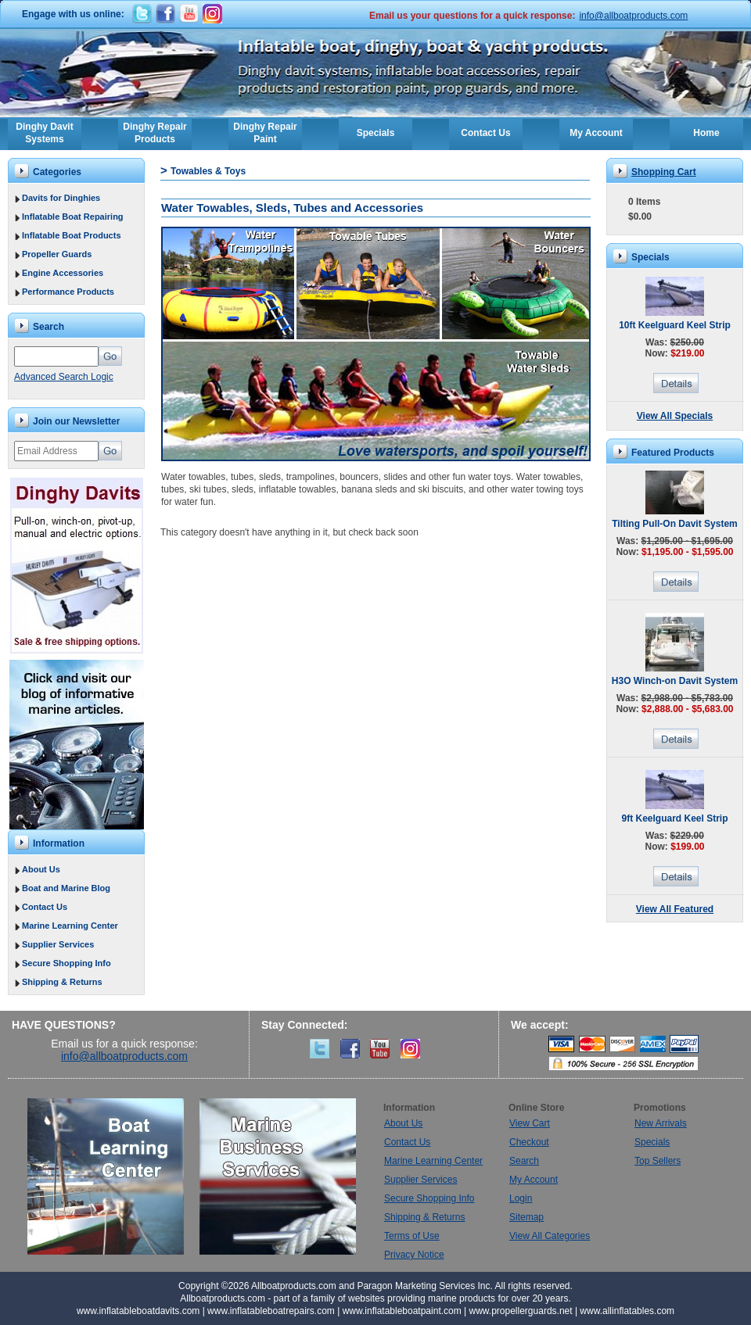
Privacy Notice (414, 1254)
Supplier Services (58, 944)
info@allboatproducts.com (633, 15)
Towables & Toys (208, 171)
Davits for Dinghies (61, 197)
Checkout (529, 1142)
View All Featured (674, 909)
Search (524, 1160)
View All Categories (549, 1235)
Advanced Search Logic (63, 376)
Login (520, 1198)
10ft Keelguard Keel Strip (675, 325)
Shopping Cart (663, 172)
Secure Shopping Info (66, 963)
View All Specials (675, 415)
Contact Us (485, 132)
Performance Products (68, 291)
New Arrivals (660, 1123)
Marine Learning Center (70, 925)
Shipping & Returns (62, 982)
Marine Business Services (277, 1176)
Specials (376, 132)
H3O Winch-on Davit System (675, 680)
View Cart (529, 1123)
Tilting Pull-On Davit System (674, 523)
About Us (41, 869)
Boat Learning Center (113, 1176)
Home (706, 132)
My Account (596, 132)
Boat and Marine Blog (66, 888)
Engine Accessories (62, 273)
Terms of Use (412, 1235)
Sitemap (526, 1217)
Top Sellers (657, 1160)
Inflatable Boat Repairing (73, 216)
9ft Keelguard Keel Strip (674, 818)
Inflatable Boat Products (71, 235)
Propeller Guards (57, 254)
